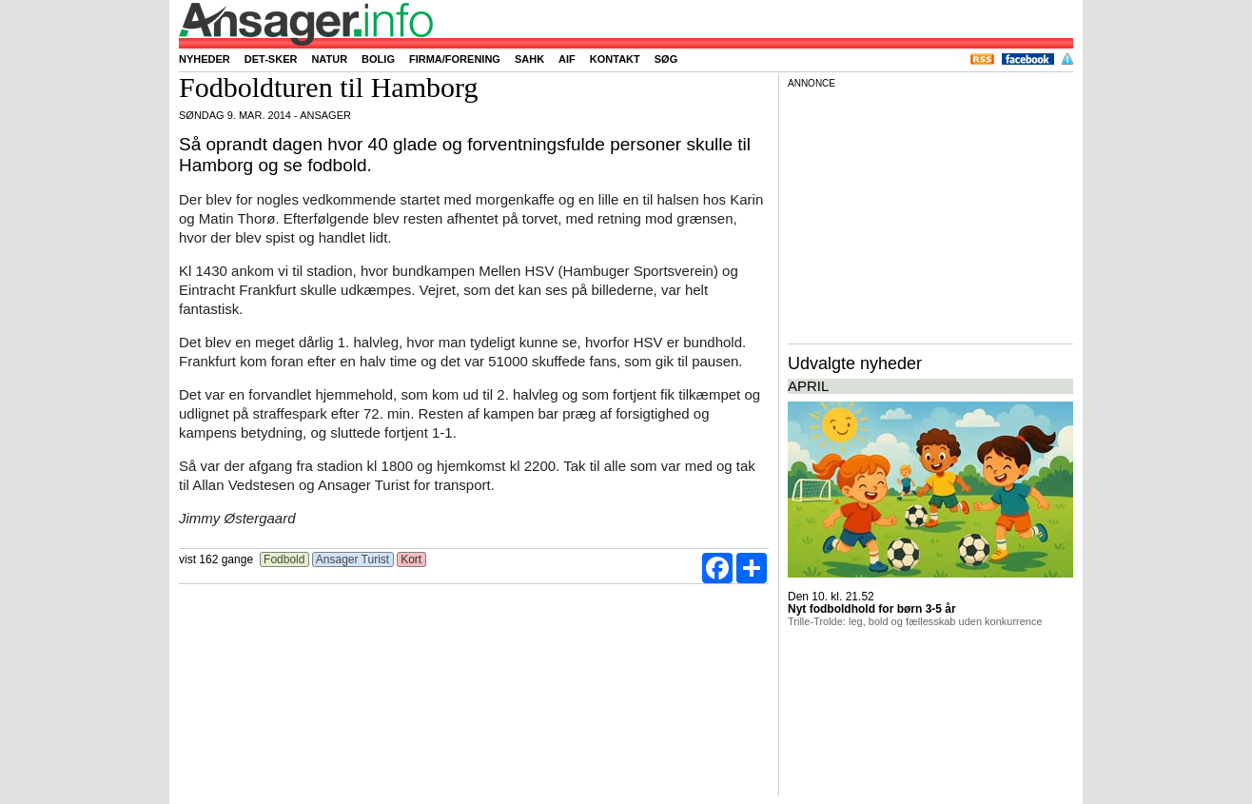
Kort (411, 559)
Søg (666, 59)
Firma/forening (454, 59)
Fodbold (284, 559)
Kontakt (615, 59)
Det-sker (271, 59)
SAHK (529, 59)
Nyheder (204, 59)
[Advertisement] (930, 213)
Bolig (378, 59)
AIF (567, 59)
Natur (329, 59)
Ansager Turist (352, 559)
